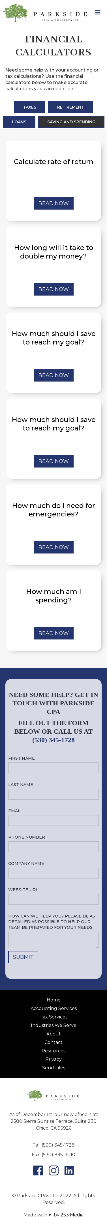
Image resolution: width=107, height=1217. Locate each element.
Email (15, 810)
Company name (26, 863)
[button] (97, 12)
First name (21, 758)
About (53, 1034)
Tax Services (53, 1017)
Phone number (26, 837)
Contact (53, 1042)
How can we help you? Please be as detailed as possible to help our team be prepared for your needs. (51, 922)
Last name (20, 784)
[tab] (29, 107)
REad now (53, 203)
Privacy (53, 1059)
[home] (44, 12)
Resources (53, 1051)
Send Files (53, 1067)
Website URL (23, 889)
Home (54, 1000)
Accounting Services (54, 1008)
